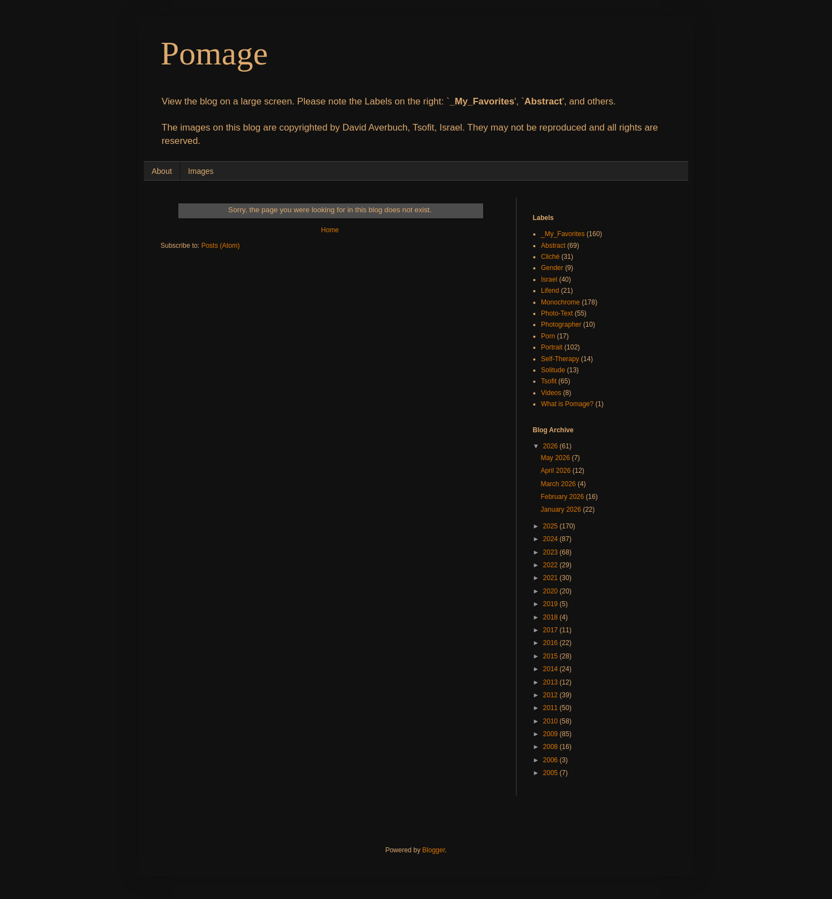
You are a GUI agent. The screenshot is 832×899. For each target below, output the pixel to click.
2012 (551, 695)
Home (330, 230)
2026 (551, 446)
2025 (551, 526)
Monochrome (560, 302)
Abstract (553, 245)
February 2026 (562, 497)
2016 (551, 643)
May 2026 (556, 458)
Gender (552, 268)
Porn (548, 336)
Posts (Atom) (220, 245)
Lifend (550, 290)
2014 (551, 669)
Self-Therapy (560, 359)
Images (201, 171)
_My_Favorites (563, 234)
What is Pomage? (567, 404)
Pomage (214, 53)
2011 (551, 708)
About (162, 171)
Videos (551, 393)
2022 (551, 565)
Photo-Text (557, 313)
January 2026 (561, 509)
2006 (551, 760)
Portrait (552, 347)
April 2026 (556, 471)
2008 (551, 747)
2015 (551, 656)
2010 (551, 721)
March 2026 (559, 484)
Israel (549, 279)
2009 (551, 734)
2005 (551, 773)
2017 (551, 630)
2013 (551, 682)
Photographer (561, 324)
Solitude (553, 370)
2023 (551, 552)
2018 (551, 617)
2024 (551, 539)
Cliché (550, 257)
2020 (551, 591)
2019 (551, 604)
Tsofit (549, 381)
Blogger (433, 850)
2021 (551, 578)
